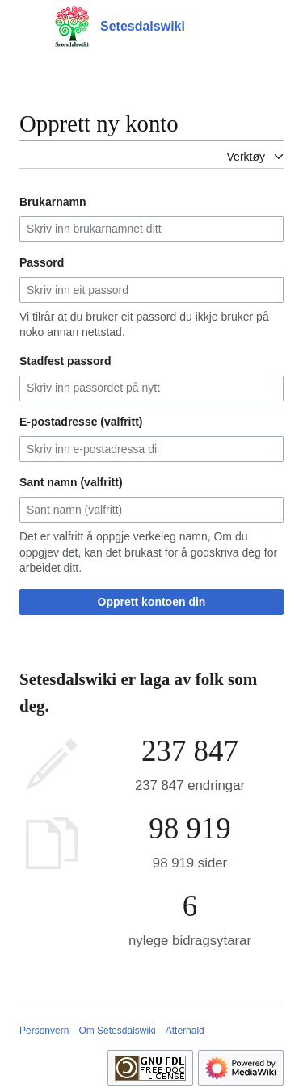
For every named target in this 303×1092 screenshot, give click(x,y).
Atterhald (185, 1030)
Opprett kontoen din (152, 601)
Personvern (44, 1030)
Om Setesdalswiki (116, 1030)
